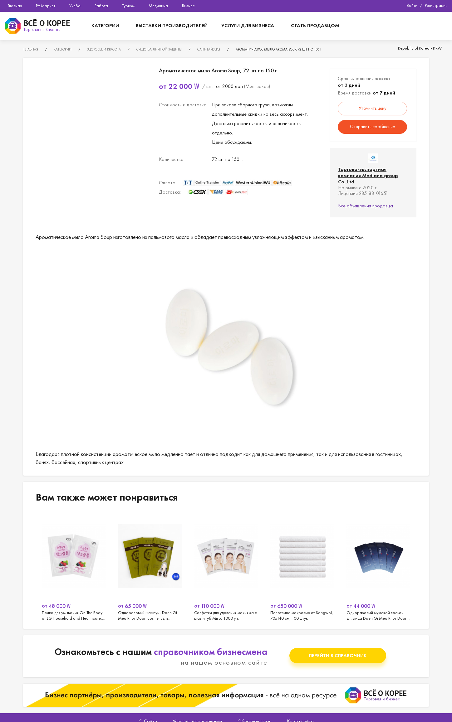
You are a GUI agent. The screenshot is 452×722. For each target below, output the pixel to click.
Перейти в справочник (338, 655)
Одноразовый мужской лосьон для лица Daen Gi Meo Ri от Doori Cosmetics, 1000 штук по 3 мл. (378, 567)
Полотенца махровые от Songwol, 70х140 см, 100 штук (302, 567)
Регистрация (436, 5)
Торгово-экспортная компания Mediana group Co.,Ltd (368, 175)
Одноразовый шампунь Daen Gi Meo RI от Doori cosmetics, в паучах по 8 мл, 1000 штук (150, 567)
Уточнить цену (372, 108)
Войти (412, 5)
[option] (74, 567)
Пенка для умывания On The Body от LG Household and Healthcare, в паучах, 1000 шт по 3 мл (74, 567)
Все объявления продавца (365, 205)
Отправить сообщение (372, 127)
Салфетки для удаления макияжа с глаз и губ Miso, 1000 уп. (226, 567)
